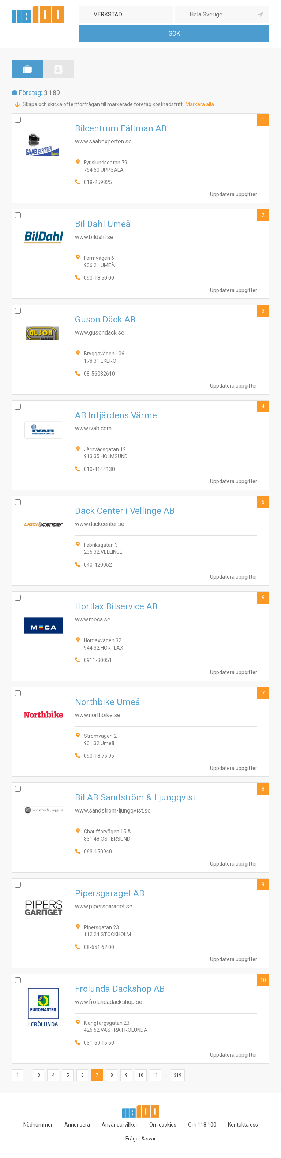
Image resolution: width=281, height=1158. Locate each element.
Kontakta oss (243, 1125)
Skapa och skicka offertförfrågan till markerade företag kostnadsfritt (103, 104)
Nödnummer (38, 1125)
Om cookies (162, 1125)
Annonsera (77, 1125)
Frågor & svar (140, 1139)
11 (155, 1075)
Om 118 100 (202, 1125)
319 (177, 1075)
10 (263, 980)
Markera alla (200, 104)
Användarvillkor (120, 1125)
